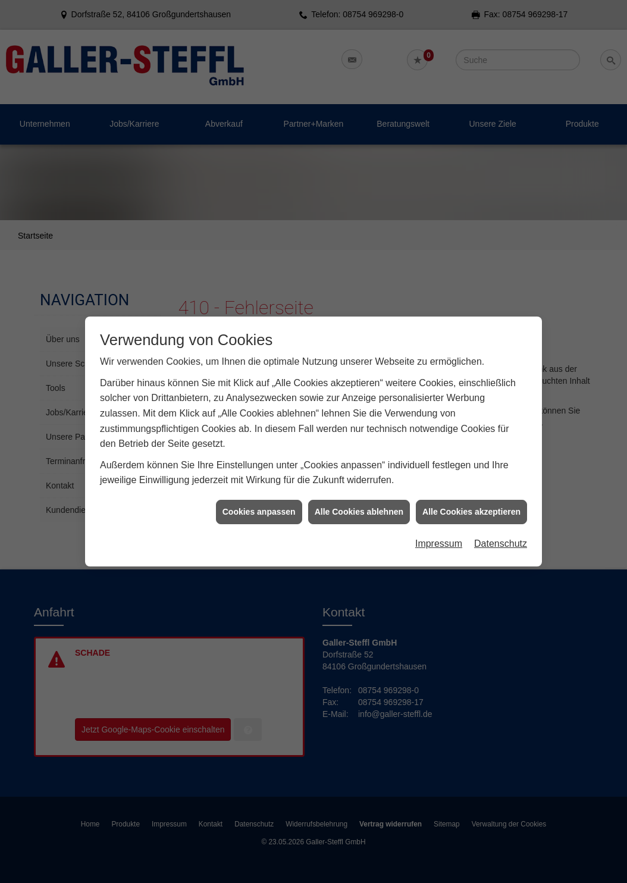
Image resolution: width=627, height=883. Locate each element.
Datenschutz (500, 535)
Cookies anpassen (259, 503)
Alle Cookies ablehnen (359, 503)
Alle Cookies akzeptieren (471, 503)
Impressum (438, 535)
